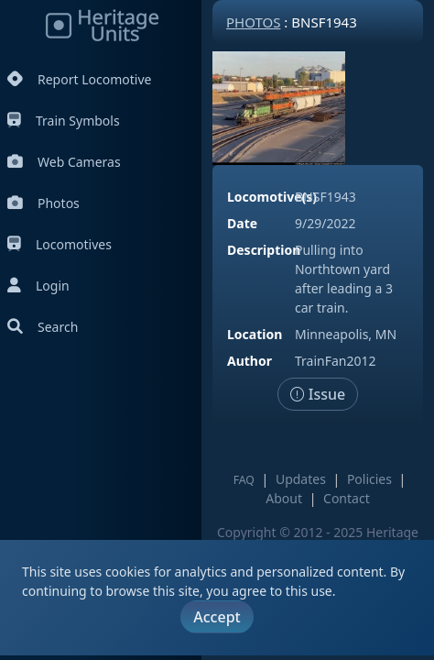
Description (263, 249)
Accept (216, 617)
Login (38, 285)
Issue (318, 394)
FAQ (244, 480)
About (284, 498)
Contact (346, 498)
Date (242, 223)
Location (254, 334)
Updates (301, 479)
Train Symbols (63, 120)
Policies (369, 479)
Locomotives (59, 244)
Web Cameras (64, 161)
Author (249, 360)
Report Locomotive (79, 79)
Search (42, 327)
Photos (43, 203)
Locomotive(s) (272, 196)
